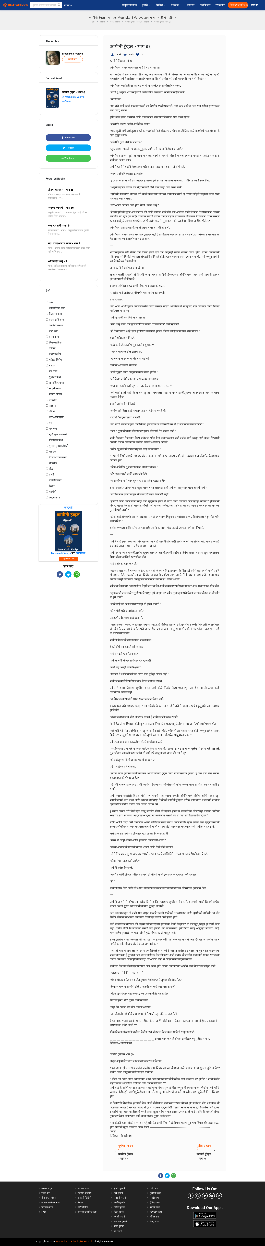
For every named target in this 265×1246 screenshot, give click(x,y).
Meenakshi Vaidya (72, 53)
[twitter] (205, 1196)
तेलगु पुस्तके (119, 1212)
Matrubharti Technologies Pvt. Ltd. (74, 1241)
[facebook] (191, 1196)
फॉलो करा (72, 59)
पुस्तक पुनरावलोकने (58, 445)
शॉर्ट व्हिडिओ (83, 1207)
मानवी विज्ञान (55, 394)
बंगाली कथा (155, 1207)
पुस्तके (146, 5)
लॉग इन (255, 5)
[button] (59, 5)
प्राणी (51, 474)
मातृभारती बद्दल (129, 5)
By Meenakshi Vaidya (73, 97)
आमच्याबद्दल (46, 1188)
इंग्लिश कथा (155, 1202)
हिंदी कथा (154, 1188)
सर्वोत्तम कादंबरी (84, 1193)
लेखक (80, 1202)
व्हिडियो (161, 5)
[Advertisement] (68, 607)
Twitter (68, 148)
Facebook (68, 137)
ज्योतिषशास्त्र (55, 480)
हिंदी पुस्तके (118, 1193)
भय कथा (53, 428)
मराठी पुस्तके (119, 1202)
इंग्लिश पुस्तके (119, 1188)
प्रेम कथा (53, 371)
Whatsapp (68, 158)
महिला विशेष (55, 359)
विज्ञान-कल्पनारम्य (58, 457)
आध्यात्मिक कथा (57, 308)
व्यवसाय (53, 463)
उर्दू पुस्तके (118, 1230)
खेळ (51, 468)
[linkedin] (219, 1196)
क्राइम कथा (54, 497)
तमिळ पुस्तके (119, 1207)
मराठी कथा (66, 101)
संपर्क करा (220, 5)
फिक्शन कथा (55, 313)
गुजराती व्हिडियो (84, 1197)
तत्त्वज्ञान (53, 400)
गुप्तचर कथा (55, 377)
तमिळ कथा (155, 1216)
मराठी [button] (68, 5)
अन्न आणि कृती (56, 417)
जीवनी (52, 411)
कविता (52, 348)
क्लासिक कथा (56, 325)
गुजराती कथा (155, 1193)
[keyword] (46, 5)
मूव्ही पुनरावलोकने (58, 434)
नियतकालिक (55, 342)
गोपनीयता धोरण (48, 1197)
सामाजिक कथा (56, 382)
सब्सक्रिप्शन (205, 5)
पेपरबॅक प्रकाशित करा (87, 1212)
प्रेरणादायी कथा (56, 319)
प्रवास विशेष (55, 354)
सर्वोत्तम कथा (83, 1188)
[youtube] (212, 1196)
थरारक (52, 451)
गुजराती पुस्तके (120, 1197)
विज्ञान (52, 486)
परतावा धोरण (47, 1207)
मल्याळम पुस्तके (120, 1221)
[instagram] (198, 1196)
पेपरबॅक (176, 5)
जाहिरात (191, 5)
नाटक (52, 365)
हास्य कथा (54, 336)
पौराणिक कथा (56, 440)
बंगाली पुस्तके (119, 1216)
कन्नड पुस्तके (119, 1226)
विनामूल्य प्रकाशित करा (239, 5)
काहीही (52, 491)
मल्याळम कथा (156, 1212)
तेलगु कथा (154, 1221)
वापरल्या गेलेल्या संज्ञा (50, 1202)
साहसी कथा (55, 388)
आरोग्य (52, 405)
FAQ (43, 1212)
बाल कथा (53, 331)
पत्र (50, 423)
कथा (51, 302)
